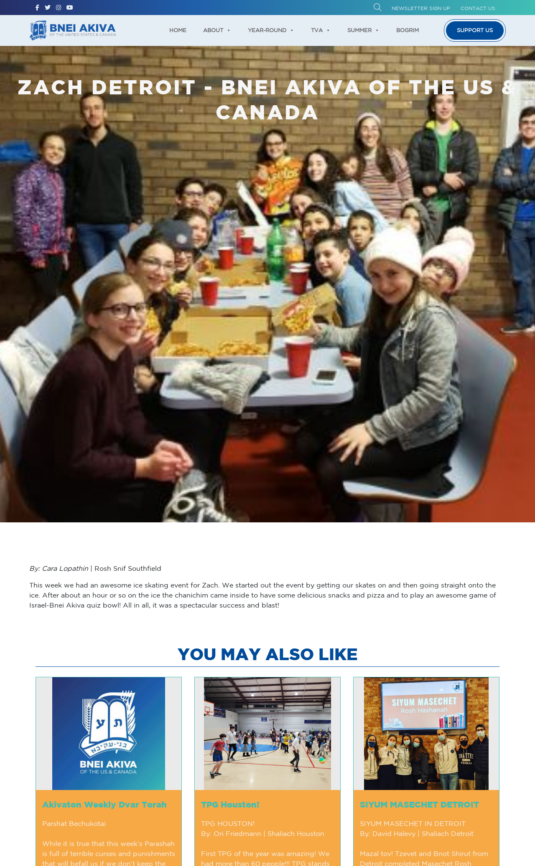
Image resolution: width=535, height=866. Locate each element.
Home (177, 30)
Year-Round (271, 30)
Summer (363, 30)
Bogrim (407, 30)
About (217, 30)
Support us (475, 30)
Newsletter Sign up (421, 8)
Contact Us (478, 8)
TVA (321, 30)
